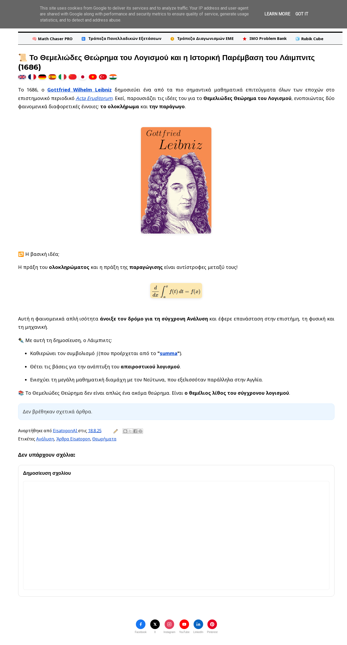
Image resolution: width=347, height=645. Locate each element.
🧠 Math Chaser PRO (52, 38)
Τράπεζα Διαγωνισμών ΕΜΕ (202, 38)
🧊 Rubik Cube (309, 38)
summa (168, 353)
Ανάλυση (45, 439)
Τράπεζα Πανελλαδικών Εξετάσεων (121, 38)
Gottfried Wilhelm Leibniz (79, 89)
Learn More (277, 13)
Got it (301, 13)
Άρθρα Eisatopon (73, 439)
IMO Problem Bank (264, 38)
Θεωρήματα (104, 439)
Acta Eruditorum (94, 98)
